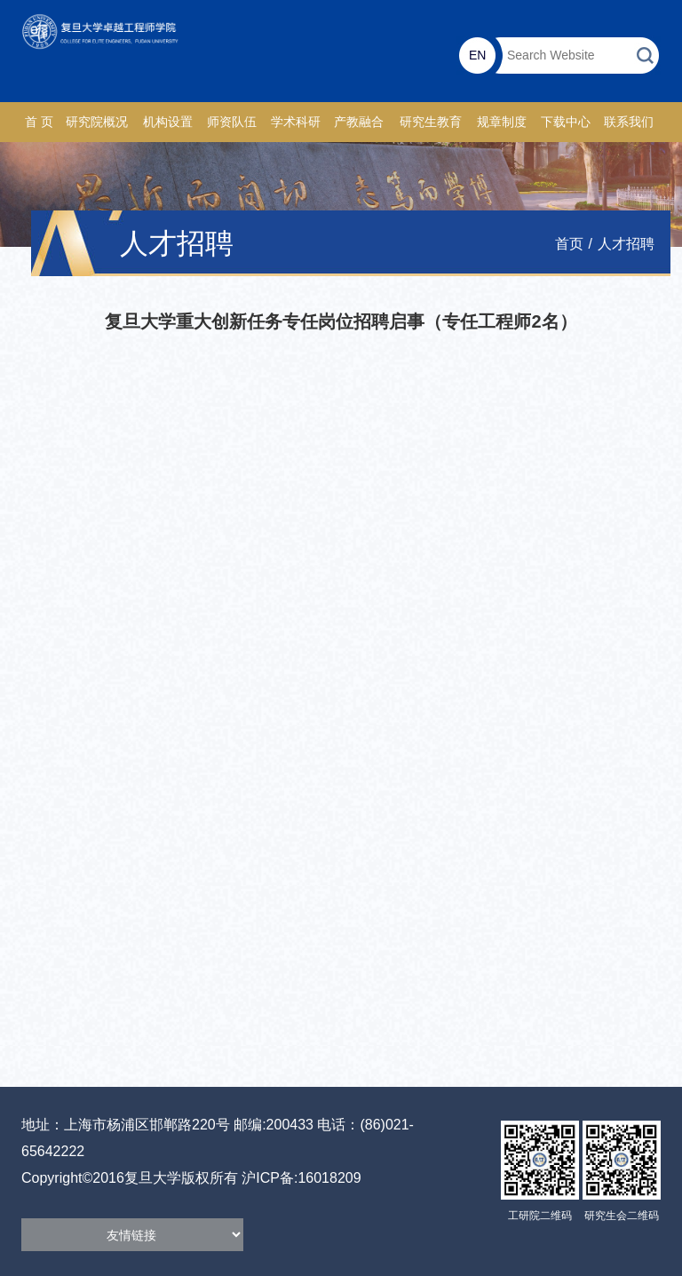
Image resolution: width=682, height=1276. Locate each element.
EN (477, 55)
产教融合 (359, 122)
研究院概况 (97, 122)
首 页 (39, 122)
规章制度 (502, 122)
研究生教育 (431, 122)
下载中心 (566, 122)
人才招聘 (626, 243)
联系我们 (629, 122)
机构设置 (168, 122)
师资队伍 (232, 122)
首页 (569, 243)
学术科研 (296, 122)
